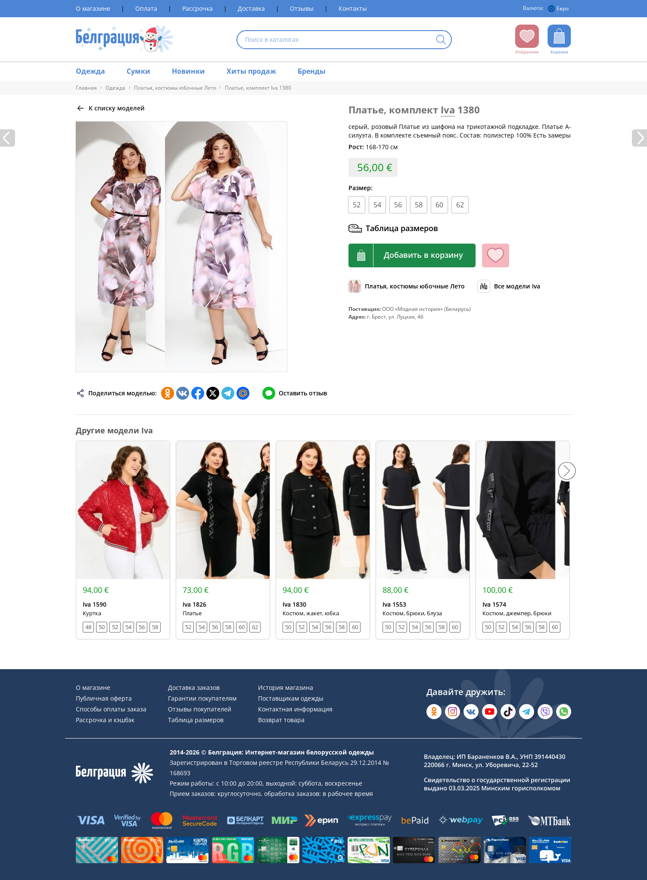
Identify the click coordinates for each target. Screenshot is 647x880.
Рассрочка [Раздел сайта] (197, 8)
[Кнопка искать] (441, 40)
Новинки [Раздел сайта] (188, 71)
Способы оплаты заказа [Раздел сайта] (111, 709)
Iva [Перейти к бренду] (448, 109)
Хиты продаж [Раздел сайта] (251, 71)
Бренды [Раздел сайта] (312, 71)
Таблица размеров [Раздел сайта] (196, 720)
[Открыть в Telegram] (526, 711)
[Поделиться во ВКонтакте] (182, 393)
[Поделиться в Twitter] (212, 393)
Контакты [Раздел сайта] (353, 8)
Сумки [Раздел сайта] (138, 71)
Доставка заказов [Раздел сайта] (194, 687)
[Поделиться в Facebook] (197, 393)
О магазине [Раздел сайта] (93, 8)
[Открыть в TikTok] (508, 711)
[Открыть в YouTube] (489, 711)
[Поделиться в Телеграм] (227, 393)
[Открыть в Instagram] (452, 711)
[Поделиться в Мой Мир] (242, 393)
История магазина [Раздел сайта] (285, 687)
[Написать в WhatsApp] (563, 711)
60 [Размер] (439, 205)
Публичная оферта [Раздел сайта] (104, 698)
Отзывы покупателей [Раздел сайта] (199, 709)
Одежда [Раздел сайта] (90, 71)
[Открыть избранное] (527, 40)
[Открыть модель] (123, 540)
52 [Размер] (357, 205)
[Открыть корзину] (559, 40)
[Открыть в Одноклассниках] (434, 711)
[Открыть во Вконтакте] (471, 711)
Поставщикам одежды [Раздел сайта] (291, 698)
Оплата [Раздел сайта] (146, 8)
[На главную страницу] (125, 39)
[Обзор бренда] (509, 286)
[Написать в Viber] (545, 711)
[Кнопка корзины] (412, 255)
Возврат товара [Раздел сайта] (281, 720)
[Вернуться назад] (110, 108)
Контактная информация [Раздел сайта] (295, 709)
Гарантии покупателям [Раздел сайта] (202, 698)
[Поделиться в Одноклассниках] (167, 393)
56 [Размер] (398, 205)
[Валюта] (559, 8)
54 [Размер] (377, 205)
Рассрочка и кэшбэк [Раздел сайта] (105, 720)
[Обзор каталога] (406, 286)
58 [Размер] (419, 205)
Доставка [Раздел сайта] (251, 8)
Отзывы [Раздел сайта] (302, 8)
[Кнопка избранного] (495, 255)
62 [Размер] (460, 205)
